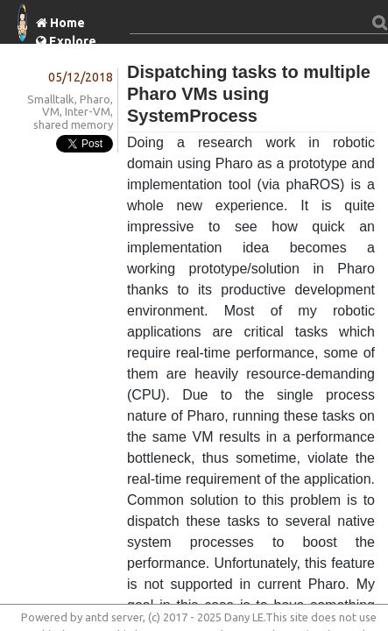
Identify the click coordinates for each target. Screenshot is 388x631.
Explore (72, 41)
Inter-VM (87, 111)
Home (67, 23)
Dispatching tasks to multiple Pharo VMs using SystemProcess (248, 93)
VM (51, 111)
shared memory (73, 124)
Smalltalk (50, 99)
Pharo (95, 99)
